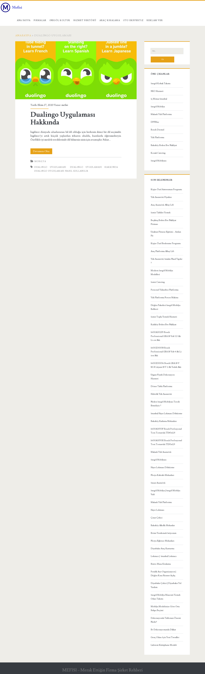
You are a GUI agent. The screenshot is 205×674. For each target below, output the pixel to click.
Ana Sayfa (24, 20)
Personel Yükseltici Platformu (164, 290)
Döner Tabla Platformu (161, 386)
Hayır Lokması (157, 510)
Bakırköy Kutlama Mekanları (164, 421)
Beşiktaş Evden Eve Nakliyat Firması (163, 222)
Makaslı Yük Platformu (161, 114)
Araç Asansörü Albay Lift (162, 205)
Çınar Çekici (156, 517)
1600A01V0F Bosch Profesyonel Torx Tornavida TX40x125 (166, 431)
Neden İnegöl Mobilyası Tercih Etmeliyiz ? (165, 404)
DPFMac (155, 122)
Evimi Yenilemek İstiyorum (163, 533)
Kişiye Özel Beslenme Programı (166, 243)
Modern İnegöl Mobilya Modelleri (162, 272)
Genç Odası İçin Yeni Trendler (165, 637)
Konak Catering (158, 153)
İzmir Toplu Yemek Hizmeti (164, 317)
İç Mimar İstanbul (159, 99)
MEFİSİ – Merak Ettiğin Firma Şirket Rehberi (102, 670)
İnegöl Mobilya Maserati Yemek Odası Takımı (165, 597)
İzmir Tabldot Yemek (160, 212)
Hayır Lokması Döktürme (162, 467)
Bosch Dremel (157, 129)
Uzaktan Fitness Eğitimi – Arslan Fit (166, 234)
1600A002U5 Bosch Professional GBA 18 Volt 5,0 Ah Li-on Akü (166, 336)
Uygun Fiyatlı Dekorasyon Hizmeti (163, 377)
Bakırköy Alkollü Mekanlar (163, 525)
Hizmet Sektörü (84, 20)
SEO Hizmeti (157, 91)
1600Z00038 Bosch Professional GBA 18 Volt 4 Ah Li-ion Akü (166, 352)
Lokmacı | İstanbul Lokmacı (163, 556)
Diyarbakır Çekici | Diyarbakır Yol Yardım (166, 585)
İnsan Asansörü (158, 483)
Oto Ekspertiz (133, 20)
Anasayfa (23, 35)
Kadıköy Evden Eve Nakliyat (163, 324)
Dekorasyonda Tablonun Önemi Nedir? (166, 620)
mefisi (65, 105)
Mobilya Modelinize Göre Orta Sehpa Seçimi (165, 608)
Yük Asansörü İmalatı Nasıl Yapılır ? (166, 261)
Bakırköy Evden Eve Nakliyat (164, 145)
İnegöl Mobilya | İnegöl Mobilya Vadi (165, 492)
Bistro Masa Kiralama (161, 564)
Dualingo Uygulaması (50, 167)
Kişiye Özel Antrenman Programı (166, 189)
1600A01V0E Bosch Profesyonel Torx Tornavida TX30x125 (166, 442)
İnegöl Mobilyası (158, 160)
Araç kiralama (109, 20)
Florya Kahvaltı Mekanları (162, 475)
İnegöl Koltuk (59, 20)
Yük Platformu (157, 137)
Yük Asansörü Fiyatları (161, 197)
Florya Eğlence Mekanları (162, 541)
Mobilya (40, 161)
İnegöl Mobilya (158, 106)
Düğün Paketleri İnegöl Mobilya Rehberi (165, 307)
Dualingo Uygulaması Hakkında (76, 70)
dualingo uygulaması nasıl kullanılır (61, 171)
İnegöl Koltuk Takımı (160, 83)
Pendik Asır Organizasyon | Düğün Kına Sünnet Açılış (163, 573)
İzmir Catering (157, 282)
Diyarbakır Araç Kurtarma (162, 548)
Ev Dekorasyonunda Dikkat (163, 629)
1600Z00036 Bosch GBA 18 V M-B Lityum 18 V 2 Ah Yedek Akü (166, 365)
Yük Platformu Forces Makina (164, 297)
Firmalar (40, 20)
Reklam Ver (155, 20)
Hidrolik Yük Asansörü (161, 394)
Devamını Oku (42, 151)
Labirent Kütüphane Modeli (164, 645)
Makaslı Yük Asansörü (161, 452)
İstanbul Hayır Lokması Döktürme (166, 413)
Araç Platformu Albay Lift (162, 251)
